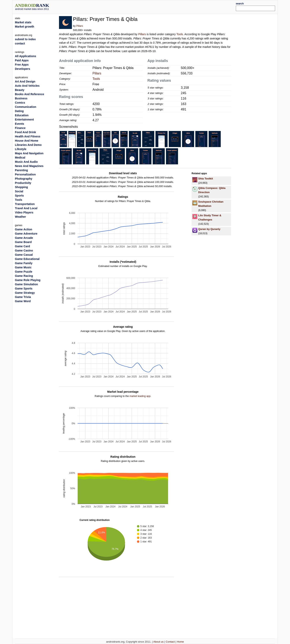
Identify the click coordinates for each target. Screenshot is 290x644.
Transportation (25, 204)
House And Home (26, 140)
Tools (179, 34)
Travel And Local (26, 208)
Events (19, 123)
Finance (20, 128)
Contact (170, 641)
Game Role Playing (27, 280)
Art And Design (25, 81)
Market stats (23, 22)
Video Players (24, 212)
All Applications (25, 56)
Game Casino (24, 250)
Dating (19, 111)
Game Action (23, 229)
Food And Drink (25, 132)
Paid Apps (22, 60)
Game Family (23, 263)
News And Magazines (29, 166)
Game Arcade (24, 237)
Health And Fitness (27, 136)
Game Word (23, 301)
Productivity (23, 182)
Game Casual (24, 254)
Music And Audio (26, 161)
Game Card (22, 246)
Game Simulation (26, 284)
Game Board (23, 242)
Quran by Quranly (209, 229)
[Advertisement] (156, 6)
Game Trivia (23, 297)
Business (21, 98)
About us (158, 641)
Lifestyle (20, 149)
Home (180, 641)
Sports (19, 195)
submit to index (25, 39)
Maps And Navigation (29, 153)
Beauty (19, 90)
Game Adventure (26, 233)
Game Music (23, 267)
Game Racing (24, 275)
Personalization (25, 174)
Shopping (21, 187)
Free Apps (22, 64)
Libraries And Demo (28, 144)
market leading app (139, 396)
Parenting (21, 170)
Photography (23, 178)
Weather (20, 216)
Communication (25, 106)
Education (22, 115)
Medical (20, 157)
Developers (22, 68)
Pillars (79, 26)
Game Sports (23, 288)
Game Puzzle (23, 271)
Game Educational (27, 259)
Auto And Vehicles (27, 85)
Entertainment (24, 119)
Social (19, 191)
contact (20, 43)
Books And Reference (29, 94)
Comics (20, 102)
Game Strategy (25, 292)
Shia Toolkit (205, 178)
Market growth (24, 26)
